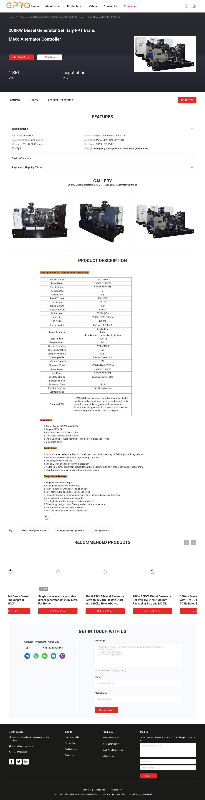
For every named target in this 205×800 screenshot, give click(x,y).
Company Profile (72, 737)
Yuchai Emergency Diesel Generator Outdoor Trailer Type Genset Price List (123, 600)
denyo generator (102, 530)
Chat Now (49, 57)
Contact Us (69, 755)
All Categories (108, 756)
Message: (101, 640)
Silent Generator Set (111, 744)
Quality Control (71, 749)
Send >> (148, 776)
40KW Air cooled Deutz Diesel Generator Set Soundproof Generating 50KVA (172, 600)
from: (99, 677)
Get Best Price (21, 57)
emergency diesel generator (70, 530)
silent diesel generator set (34, 530)
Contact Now (106, 710)
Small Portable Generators (113, 750)
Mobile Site (100, 790)
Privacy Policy (116, 790)
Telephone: (101, 693)
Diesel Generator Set (39, 17)
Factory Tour (70, 743)
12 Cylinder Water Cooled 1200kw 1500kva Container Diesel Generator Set (29, 600)
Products (22, 17)
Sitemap (86, 790)
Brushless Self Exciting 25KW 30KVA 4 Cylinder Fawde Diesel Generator (78, 600)
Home (12, 17)
